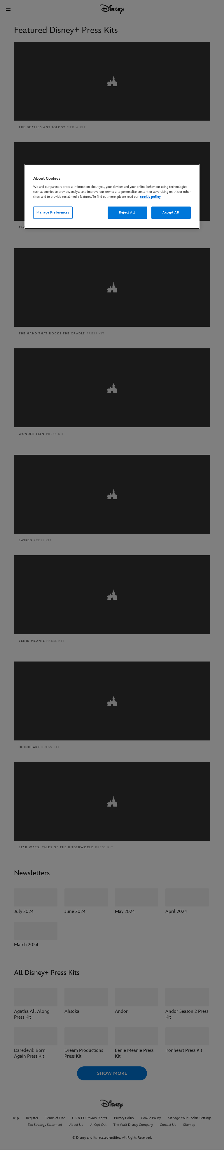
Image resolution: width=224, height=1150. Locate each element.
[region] (112, 196)
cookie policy (150, 197)
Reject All (127, 212)
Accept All (171, 212)
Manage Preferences (52, 212)
